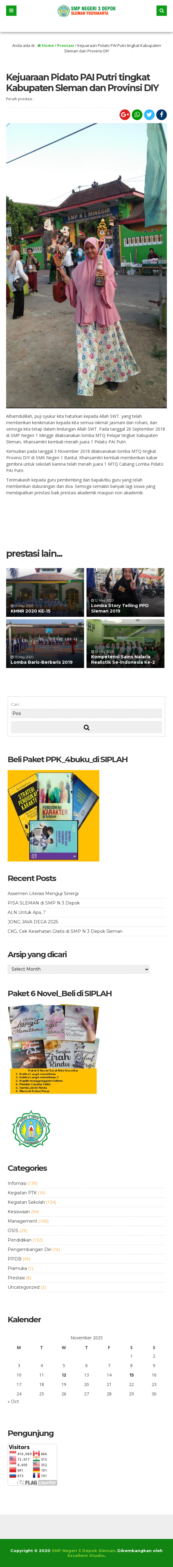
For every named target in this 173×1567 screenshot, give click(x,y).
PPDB (14, 1259)
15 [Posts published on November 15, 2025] (131, 1375)
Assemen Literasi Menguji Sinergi (43, 893)
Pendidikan (19, 1240)
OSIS (13, 1230)
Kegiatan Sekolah (26, 1202)
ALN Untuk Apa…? (27, 912)
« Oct (13, 1401)
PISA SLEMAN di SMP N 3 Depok (44, 903)
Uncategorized (23, 1287)
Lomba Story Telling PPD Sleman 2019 (120, 608)
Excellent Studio (86, 1555)
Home (45, 45)
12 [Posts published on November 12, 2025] (64, 1375)
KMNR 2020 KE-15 (30, 611)
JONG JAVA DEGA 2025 (33, 922)
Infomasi (17, 1183)
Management (22, 1221)
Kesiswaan (19, 1211)
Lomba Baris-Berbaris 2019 (42, 662)
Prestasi (65, 45)
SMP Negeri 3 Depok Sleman (83, 1550)
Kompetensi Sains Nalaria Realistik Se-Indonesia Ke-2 (123, 659)
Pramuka (17, 1268)
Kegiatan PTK (22, 1193)
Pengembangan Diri (29, 1249)
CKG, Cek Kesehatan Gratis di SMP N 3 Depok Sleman (65, 931)
